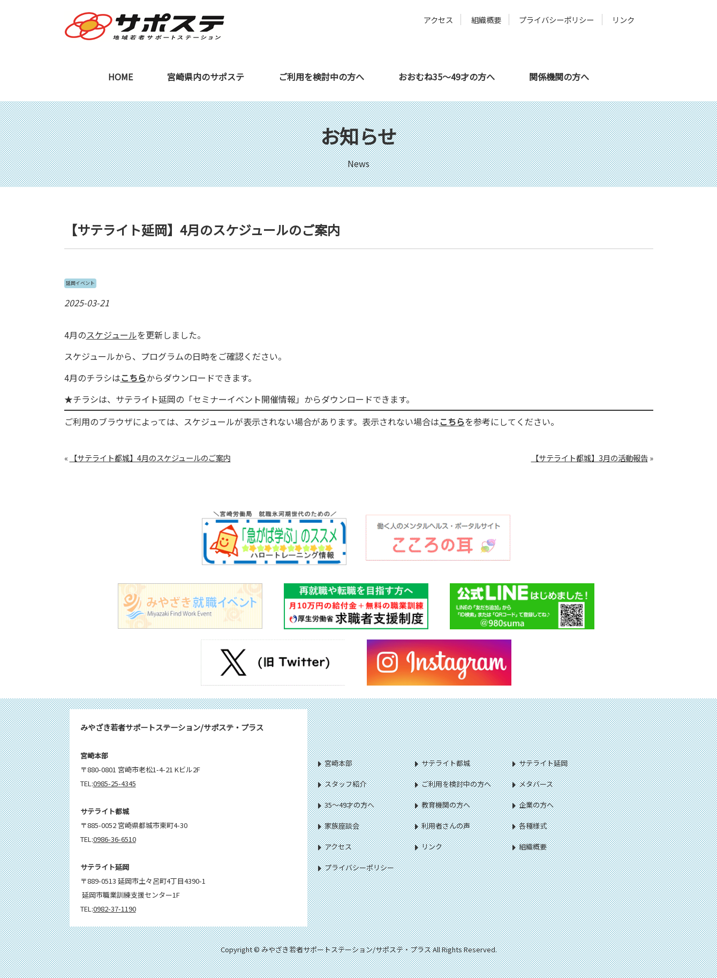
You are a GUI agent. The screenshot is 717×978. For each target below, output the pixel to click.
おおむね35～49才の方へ (446, 76)
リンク (623, 19)
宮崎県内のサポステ (205, 76)
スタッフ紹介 (342, 784)
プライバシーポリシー (556, 19)
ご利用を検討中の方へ (321, 76)
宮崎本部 (335, 763)
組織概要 (486, 19)
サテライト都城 (442, 763)
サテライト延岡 (540, 763)
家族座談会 (338, 826)
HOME (120, 76)
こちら (133, 377)
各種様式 (529, 826)
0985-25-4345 (114, 783)
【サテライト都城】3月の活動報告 (589, 457)
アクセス (438, 19)
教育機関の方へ (442, 805)
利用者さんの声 (442, 826)
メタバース (532, 784)
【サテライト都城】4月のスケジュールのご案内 (150, 457)
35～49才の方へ (346, 805)
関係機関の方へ (559, 76)
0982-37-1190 (114, 909)
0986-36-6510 (114, 839)
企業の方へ (533, 805)
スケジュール (111, 334)
